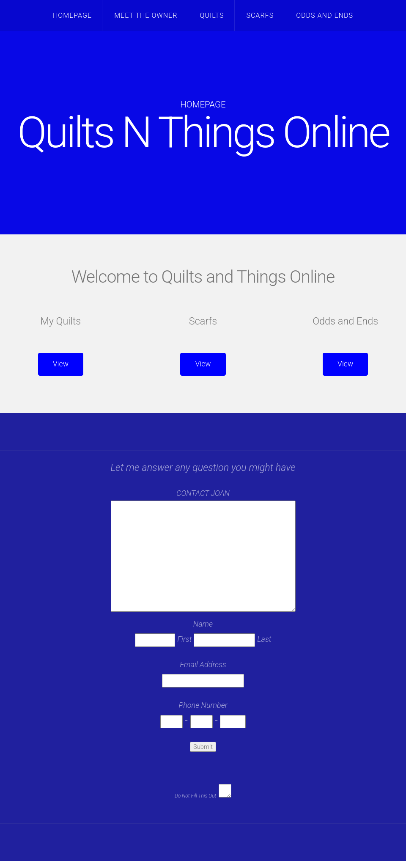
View (61, 364)
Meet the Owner (145, 15)
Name (203, 623)
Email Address (203, 664)
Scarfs (260, 15)
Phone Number (202, 705)
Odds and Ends (324, 15)
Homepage (72, 15)
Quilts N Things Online (203, 132)
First (184, 639)
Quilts (212, 15)
